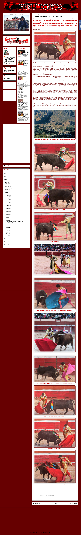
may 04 (8, 227)
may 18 (8, 208)
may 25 (8, 201)
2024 (6, 173)
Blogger (49, 532)
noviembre (8, 185)
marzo (7, 232)
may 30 (8, 195)
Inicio (56, 503)
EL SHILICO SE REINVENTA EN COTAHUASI (15, 224)
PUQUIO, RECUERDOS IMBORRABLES (26, 52)
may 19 (8, 207)
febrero (7, 233)
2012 (6, 244)
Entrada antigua (73, 503)
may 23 (8, 204)
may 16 (8, 211)
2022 (6, 176)
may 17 (8, 210)
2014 (6, 241)
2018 (6, 182)
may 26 (8, 199)
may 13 (8, 214)
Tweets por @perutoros (8, 165)
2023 (6, 174)
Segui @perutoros (7, 71)
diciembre (8, 183)
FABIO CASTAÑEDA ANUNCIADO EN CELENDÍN (26, 77)
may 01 (8, 228)
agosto (7, 189)
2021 (6, 177)
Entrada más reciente (37, 503)
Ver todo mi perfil (7, 63)
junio (7, 192)
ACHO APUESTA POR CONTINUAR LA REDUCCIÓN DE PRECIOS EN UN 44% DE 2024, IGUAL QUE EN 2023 (23, 102)
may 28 (8, 198)
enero (7, 235)
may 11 (8, 217)
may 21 (8, 205)
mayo (7, 193)
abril (7, 230)
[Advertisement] (13, 519)
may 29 (8, 196)
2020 (6, 179)
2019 (6, 180)
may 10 (8, 218)
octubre (7, 186)
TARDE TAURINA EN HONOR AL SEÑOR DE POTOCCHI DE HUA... (15, 222)
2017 (6, 237)
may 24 (8, 202)
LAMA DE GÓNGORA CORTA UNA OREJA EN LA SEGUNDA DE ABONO (25, 114)
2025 (6, 171)
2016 (6, 238)
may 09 (8, 220)
